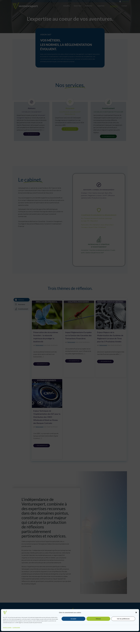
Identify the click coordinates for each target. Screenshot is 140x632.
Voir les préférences (123, 619)
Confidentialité (16, 627)
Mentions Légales (7, 627)
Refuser (98, 619)
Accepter (73, 619)
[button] (136, 612)
